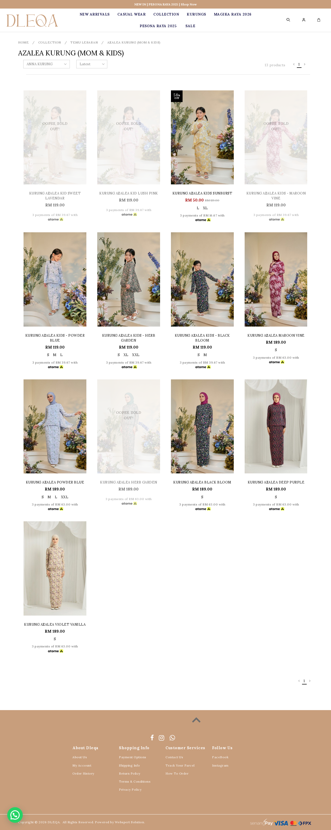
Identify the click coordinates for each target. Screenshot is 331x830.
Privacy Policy (130, 789)
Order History (83, 773)
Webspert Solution (129, 822)
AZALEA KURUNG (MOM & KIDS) (134, 42)
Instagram (220, 765)
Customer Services (185, 747)
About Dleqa (85, 747)
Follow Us (222, 747)
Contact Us (174, 757)
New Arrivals (95, 14)
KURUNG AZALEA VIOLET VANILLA (55, 624)
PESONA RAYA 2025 (158, 26)
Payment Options (132, 757)
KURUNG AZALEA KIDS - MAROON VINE (276, 195)
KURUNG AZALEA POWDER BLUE (55, 482)
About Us (79, 757)
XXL (136, 355)
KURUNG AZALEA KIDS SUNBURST (202, 193)
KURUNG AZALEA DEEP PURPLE (276, 482)
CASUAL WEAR (131, 14)
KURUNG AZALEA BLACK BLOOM (202, 482)
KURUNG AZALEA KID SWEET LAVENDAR (55, 195)
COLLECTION (166, 14)
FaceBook (220, 757)
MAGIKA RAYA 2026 (233, 14)
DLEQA (54, 822)
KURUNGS (196, 14)
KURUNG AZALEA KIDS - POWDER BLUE (55, 337)
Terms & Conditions (135, 781)
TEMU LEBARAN (84, 42)
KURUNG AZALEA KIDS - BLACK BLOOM (202, 337)
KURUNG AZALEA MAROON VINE (276, 335)
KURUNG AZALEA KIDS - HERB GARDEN (128, 337)
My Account (81, 765)
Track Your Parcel (180, 765)
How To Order (177, 773)
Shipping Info (129, 765)
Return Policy (129, 773)
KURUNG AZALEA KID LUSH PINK (128, 193)
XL (205, 208)
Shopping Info (134, 747)
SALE (190, 26)
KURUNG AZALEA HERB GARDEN (128, 482)
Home (23, 42)
